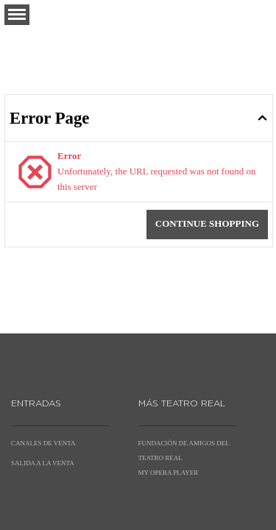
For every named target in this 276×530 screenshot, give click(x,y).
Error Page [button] (49, 118)
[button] (16, 14)
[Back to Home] (138, 34)
